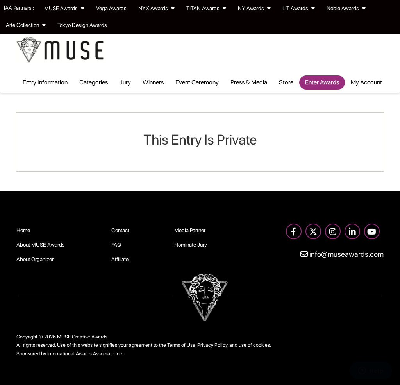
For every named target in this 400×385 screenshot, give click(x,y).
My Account (366, 82)
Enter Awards (322, 82)
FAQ (116, 245)
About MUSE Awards (40, 245)
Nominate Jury (190, 245)
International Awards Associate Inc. (85, 353)
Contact (120, 230)
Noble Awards (346, 8)
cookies (261, 345)
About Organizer (35, 259)
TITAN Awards (206, 8)
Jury (125, 82)
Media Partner (189, 230)
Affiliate (120, 259)
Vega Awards (111, 8)
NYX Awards (156, 8)
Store (286, 82)
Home (23, 230)
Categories (93, 82)
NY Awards (254, 8)
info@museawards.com (342, 254)
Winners (153, 82)
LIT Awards (298, 8)
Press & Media (248, 82)
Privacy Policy (212, 345)
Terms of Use (181, 345)
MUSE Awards (64, 8)
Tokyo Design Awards (82, 25)
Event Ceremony (197, 82)
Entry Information (45, 82)
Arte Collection (26, 25)
